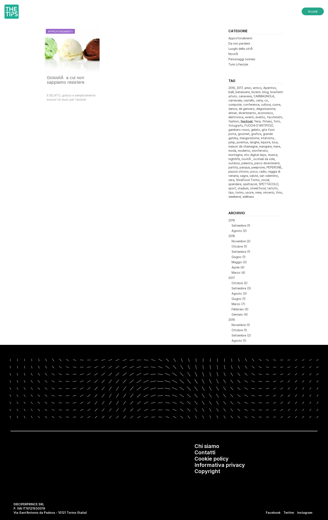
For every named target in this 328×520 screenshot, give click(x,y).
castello (248, 100)
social (265, 180)
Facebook (273, 512)
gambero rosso (238, 129)
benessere (243, 92)
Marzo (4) (238, 272)
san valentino (269, 175)
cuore (276, 104)
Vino (279, 192)
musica (272, 155)
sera (231, 180)
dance (232, 108)
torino (239, 192)
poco (254, 171)
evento (260, 117)
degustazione (265, 108)
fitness (267, 121)
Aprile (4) (238, 267)
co (266, 100)
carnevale (235, 100)
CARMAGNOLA (264, 96)
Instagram (304, 512)
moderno (244, 150)
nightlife (234, 159)
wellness (248, 196)
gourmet (244, 134)
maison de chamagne (243, 146)
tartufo (272, 188)
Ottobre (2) (240, 283)
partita (233, 167)
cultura (266, 104)
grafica (256, 134)
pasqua (245, 167)
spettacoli (250, 184)
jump (231, 142)
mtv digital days (255, 155)
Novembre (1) (241, 325)
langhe (254, 142)
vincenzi (268, 192)
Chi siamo (207, 446)
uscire (249, 192)
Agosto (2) (239, 230)
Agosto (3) (239, 293)
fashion (233, 121)
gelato (255, 129)
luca (275, 142)
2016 (231, 88)
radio (262, 171)
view (258, 192)
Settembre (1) (241, 225)
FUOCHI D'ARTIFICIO (259, 125)
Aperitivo (269, 88)
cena (259, 100)
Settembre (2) (241, 335)
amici (247, 88)
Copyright (207, 471)
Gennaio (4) (240, 314)
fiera (257, 121)
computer (235, 104)
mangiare (265, 146)
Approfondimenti (240, 38)
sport (232, 188)
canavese (245, 96)
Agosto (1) (239, 340)
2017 (240, 88)
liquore (265, 142)
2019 (231, 220)
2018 (231, 236)
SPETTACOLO (268, 184)
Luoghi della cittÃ (241, 48)
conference (251, 104)
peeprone (258, 167)
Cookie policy (212, 459)
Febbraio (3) (240, 309)
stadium (243, 188)
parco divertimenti (267, 163)
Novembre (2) (241, 241)
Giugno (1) (239, 257)
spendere (234, 184)
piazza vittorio (238, 171)
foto (277, 121)
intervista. (267, 138)
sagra (244, 175)
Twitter (288, 512)
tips (231, 192)
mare (276, 146)
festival (246, 121)
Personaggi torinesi (241, 59)
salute (254, 175)
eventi (249, 117)
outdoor (234, 163)
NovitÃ (233, 54)
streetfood (258, 188)
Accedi (313, 11)
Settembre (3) (241, 288)
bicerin (256, 92)
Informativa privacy (220, 465)
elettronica (235, 117)
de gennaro (247, 108)
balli (231, 92)
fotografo (235, 125)
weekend (234, 196)
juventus (242, 142)
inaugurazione (249, 138)
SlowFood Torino (248, 180)
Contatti (205, 452)
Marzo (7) (238, 304)
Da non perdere (239, 43)
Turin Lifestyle (238, 64)
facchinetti (274, 117)
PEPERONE (274, 167)
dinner (232, 113)
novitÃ (247, 159)
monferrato (260, 150)
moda (232, 150)
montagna (235, 155)
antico (257, 88)
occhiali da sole (264, 159)
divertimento (247, 113)
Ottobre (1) (239, 246)
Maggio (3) (239, 262)
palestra (247, 163)
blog (265, 92)
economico (265, 113)
